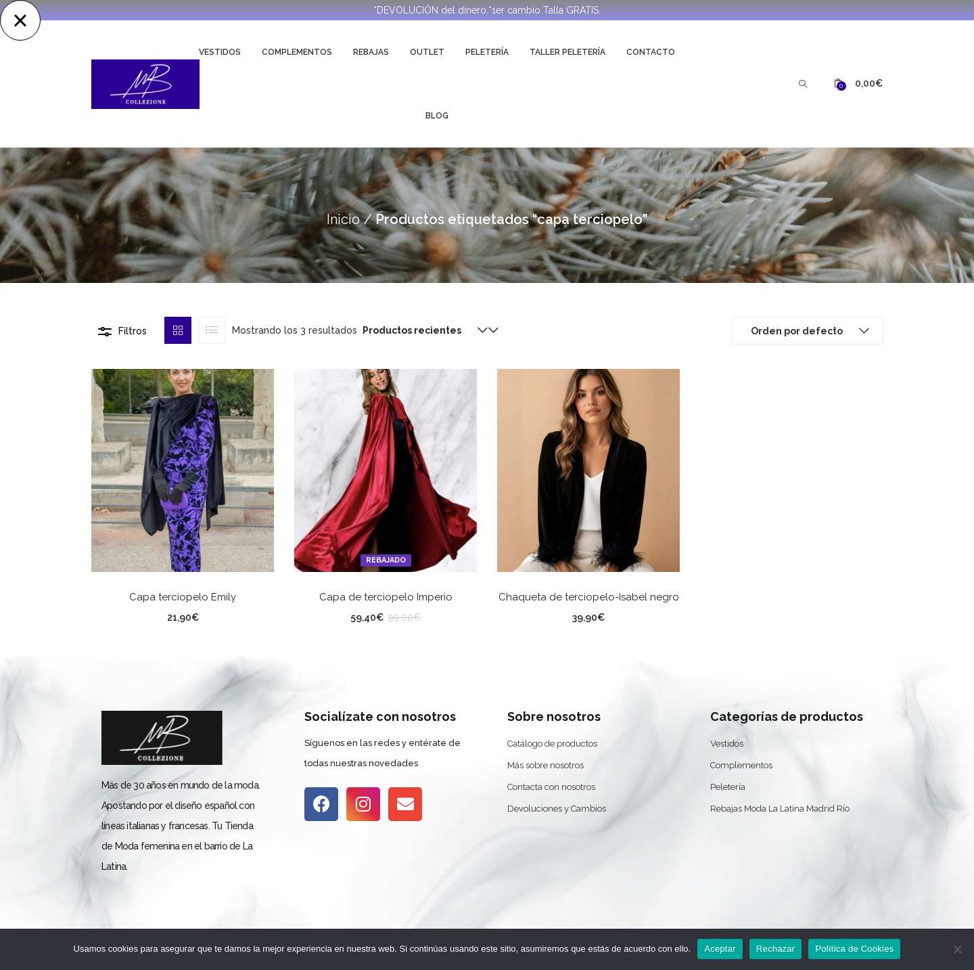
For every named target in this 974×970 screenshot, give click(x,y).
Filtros (132, 331)
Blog (436, 115)
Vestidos (220, 52)
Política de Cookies (854, 949)
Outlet (427, 52)
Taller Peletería (567, 52)
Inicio (343, 219)
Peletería (487, 52)
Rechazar (775, 949)
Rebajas (371, 52)
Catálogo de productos (552, 743)
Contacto (650, 52)
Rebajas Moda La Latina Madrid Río (780, 808)
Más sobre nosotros (545, 765)
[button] (858, 83)
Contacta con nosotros (551, 787)
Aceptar (720, 949)
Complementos (297, 52)
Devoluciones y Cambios (556, 808)
